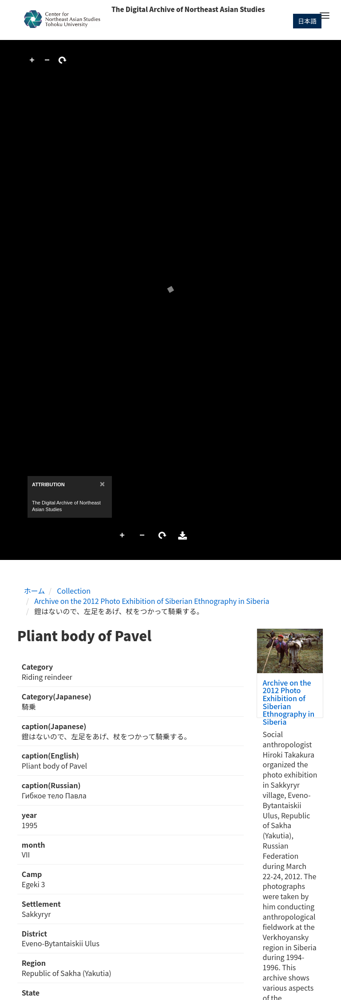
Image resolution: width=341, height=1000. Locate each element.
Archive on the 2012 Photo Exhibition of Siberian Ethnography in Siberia (151, 600)
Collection (74, 590)
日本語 (307, 20)
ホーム (34, 590)
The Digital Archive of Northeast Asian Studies (188, 9)
